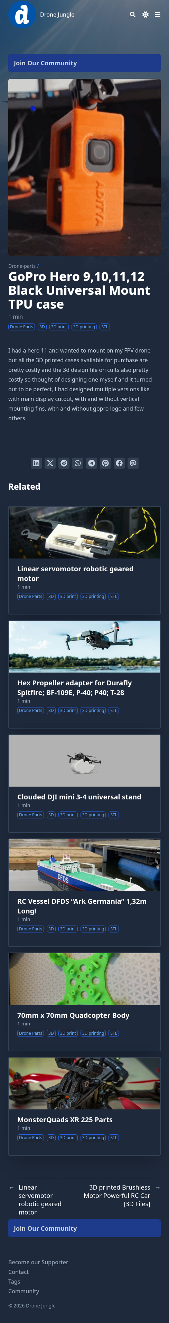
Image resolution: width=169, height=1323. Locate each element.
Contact (18, 1272)
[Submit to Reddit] (63, 463)
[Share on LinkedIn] (36, 463)
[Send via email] (133, 463)
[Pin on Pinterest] (105, 463)
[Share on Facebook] (119, 463)
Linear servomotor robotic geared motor (75, 573)
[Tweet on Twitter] (50, 463)
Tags (14, 1281)
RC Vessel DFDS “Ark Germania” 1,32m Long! (82, 906)
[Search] (132, 14)
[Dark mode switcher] (145, 14)
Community (23, 1291)
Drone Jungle (57, 14)
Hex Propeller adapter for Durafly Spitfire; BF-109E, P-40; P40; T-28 (74, 687)
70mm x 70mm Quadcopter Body (73, 1015)
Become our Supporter (38, 1262)
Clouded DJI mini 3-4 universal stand (79, 796)
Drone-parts (22, 266)
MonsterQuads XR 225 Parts (65, 1119)
